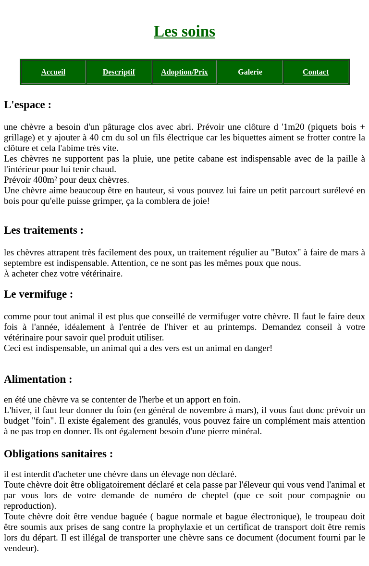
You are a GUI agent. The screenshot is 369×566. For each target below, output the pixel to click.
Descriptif (119, 72)
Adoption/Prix (184, 72)
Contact (316, 72)
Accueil (53, 72)
